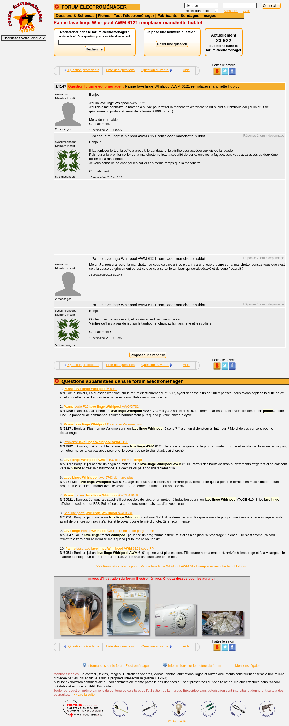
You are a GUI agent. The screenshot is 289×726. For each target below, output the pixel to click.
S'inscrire (231, 11)
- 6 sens (90, 389)
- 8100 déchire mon (103, 460)
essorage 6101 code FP (109, 548)
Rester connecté (197, 11)
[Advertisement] (184, 217)
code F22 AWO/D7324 (102, 407)
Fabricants (167, 15)
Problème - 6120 (96, 442)
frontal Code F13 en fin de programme (109, 531)
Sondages (189, 15)
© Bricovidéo (178, 721)
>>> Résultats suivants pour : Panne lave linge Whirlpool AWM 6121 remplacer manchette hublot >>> (171, 566)
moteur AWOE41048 (101, 495)
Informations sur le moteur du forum (192, 666)
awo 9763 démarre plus (98, 477)
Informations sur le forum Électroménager (115, 666)
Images (209, 15)
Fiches (104, 15)
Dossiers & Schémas (75, 15)
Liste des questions (120, 70)
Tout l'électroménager (134, 15)
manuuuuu (62, 94)
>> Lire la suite (82, 695)
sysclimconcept (65, 141)
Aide (246, 11)
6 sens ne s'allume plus (103, 424)
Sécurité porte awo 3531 (98, 513)
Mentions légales (247, 666)
